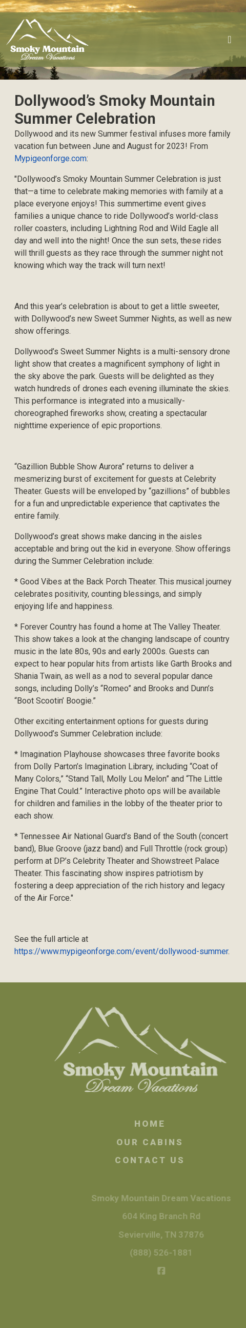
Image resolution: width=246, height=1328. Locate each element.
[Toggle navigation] (229, 39)
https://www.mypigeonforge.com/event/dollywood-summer (121, 951)
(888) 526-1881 (169, 1252)
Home (159, 1123)
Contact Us (159, 1160)
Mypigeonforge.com (50, 158)
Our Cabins (159, 1142)
